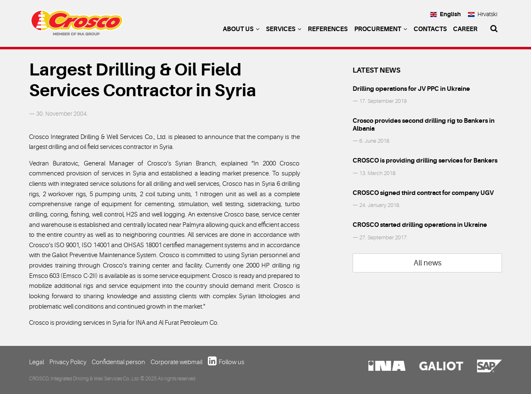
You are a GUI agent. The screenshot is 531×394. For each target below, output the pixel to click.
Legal (36, 362)
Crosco (76, 25)
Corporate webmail (176, 362)
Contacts (430, 29)
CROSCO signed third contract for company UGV (423, 193)
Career (465, 29)
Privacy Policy (67, 362)
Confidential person (118, 362)
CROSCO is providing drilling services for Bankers (425, 160)
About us (241, 29)
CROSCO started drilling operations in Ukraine (420, 225)
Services (284, 29)
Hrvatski (482, 14)
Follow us (231, 362)
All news (427, 263)
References (328, 29)
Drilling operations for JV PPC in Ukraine (411, 88)
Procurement (380, 29)
